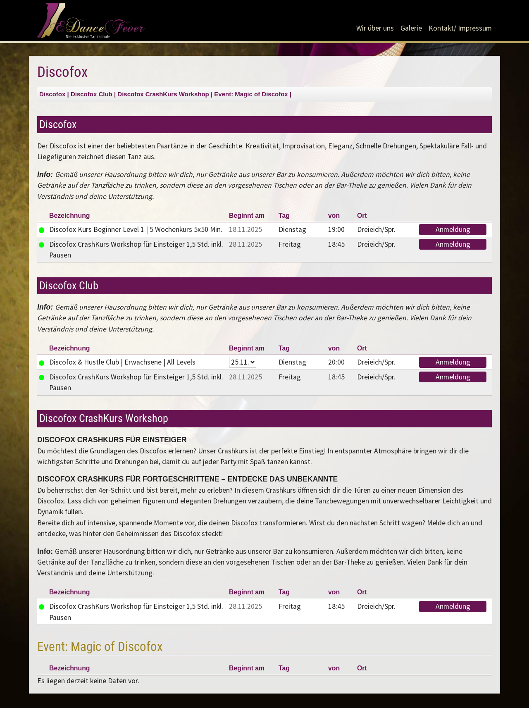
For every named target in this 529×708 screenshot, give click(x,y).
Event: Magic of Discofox (251, 94)
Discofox (52, 94)
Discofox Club (91, 94)
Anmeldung (453, 229)
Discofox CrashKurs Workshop (163, 94)
